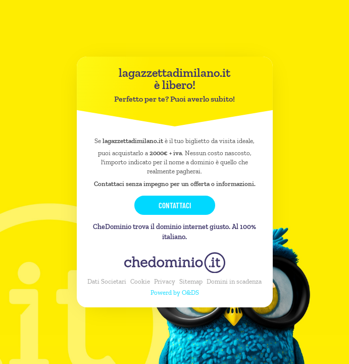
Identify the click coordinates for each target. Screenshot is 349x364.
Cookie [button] (140, 281)
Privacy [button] (164, 281)
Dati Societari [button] (106, 281)
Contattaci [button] (175, 205)
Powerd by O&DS (175, 292)
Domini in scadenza (234, 281)
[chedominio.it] (174, 262)
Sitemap (191, 281)
